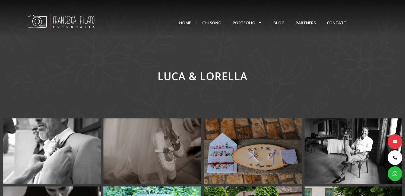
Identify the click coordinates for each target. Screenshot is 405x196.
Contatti (337, 22)
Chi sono (212, 22)
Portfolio (247, 22)
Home (185, 22)
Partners (306, 22)
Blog (278, 22)
